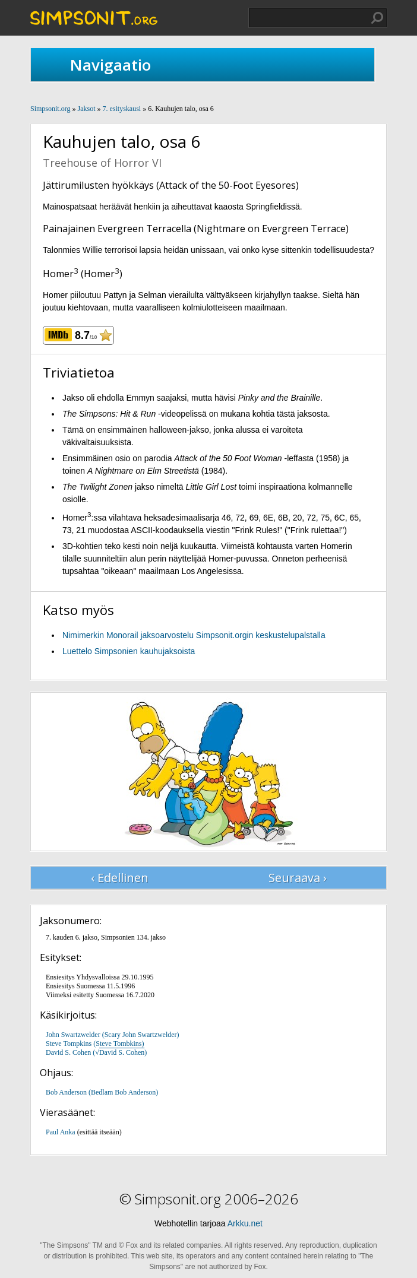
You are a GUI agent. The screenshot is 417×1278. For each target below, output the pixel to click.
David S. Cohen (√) (96, 1052)
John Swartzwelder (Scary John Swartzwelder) (112, 1034)
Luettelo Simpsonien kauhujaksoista (128, 651)
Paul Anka (60, 1132)
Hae (377, 18)
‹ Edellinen (120, 878)
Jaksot (86, 108)
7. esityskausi (121, 108)
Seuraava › (297, 878)
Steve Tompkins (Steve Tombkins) (95, 1043)
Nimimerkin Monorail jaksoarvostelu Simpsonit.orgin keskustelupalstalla (194, 635)
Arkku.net (245, 1223)
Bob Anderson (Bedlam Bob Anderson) (102, 1092)
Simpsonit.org (50, 108)
